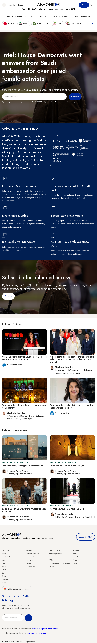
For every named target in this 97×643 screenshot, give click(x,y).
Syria (4, 582)
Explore (74, 16)
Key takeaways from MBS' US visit (67, 509)
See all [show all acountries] (90, 24)
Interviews (85, 16)
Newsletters (12, 5)
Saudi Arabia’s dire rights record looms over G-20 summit (24, 407)
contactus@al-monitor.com (36, 633)
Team (75, 560)
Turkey (4, 553)
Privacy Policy (54, 557)
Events (20, 5)
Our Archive (30, 566)
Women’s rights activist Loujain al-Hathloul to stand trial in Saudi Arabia (24, 358)
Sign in (92, 5)
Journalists (76, 557)
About (75, 553)
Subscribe (84, 5)
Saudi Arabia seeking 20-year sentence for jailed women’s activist (71, 407)
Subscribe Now (85, 536)
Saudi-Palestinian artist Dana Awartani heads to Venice (24, 510)
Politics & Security (15, 16)
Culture (30, 16)
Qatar (4, 576)
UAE (3, 563)
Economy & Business (59, 16)
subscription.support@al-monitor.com (45, 628)
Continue (8, 296)
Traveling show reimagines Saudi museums (23, 465)
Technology (42, 16)
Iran (3, 560)
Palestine (5, 569)
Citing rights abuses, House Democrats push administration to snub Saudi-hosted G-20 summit (72, 359)
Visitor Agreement (55, 553)
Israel (4, 566)
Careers (75, 563)
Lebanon (5, 579)
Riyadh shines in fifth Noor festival (67, 465)
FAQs (51, 560)
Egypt (4, 573)
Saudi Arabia (6, 557)
